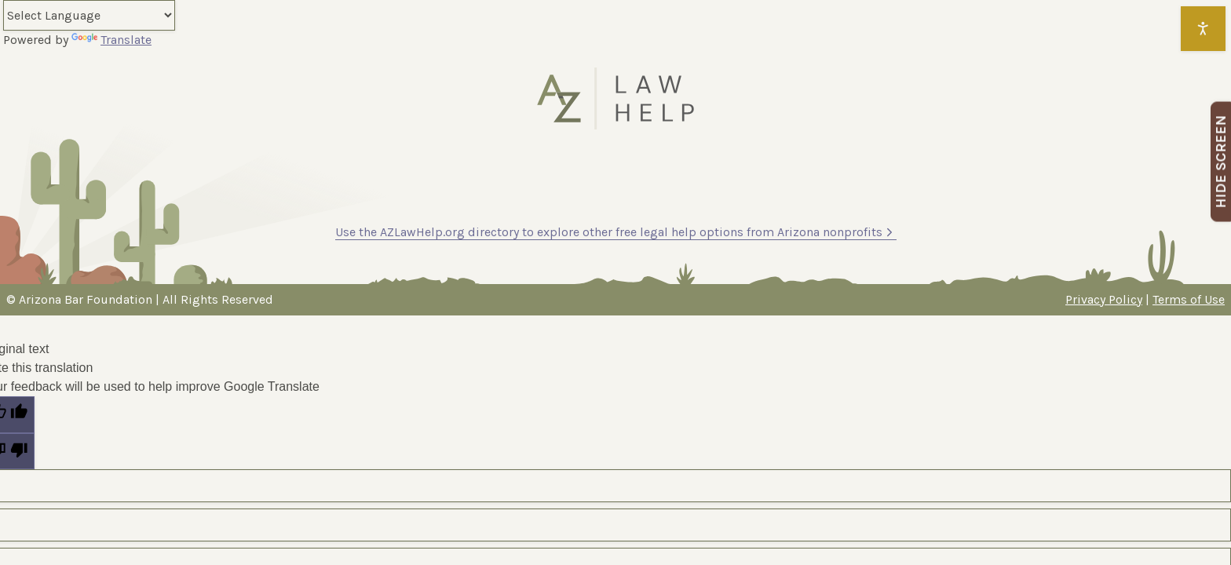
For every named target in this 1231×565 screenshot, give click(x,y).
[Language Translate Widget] (89, 15)
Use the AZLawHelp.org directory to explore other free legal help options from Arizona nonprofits (616, 232)
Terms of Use (1188, 299)
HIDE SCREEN (1220, 162)
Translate (111, 39)
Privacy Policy (1103, 299)
